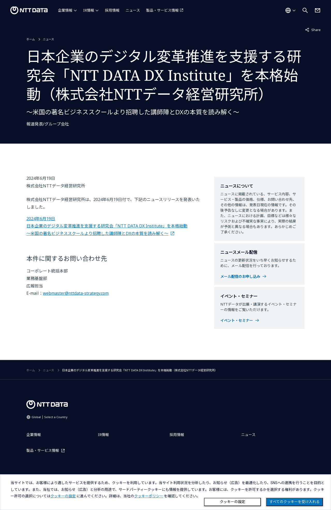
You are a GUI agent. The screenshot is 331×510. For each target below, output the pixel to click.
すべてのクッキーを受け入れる (294, 502)
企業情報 (65, 10)
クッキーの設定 (232, 502)
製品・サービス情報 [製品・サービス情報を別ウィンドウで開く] (162, 10)
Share (313, 29)
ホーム (30, 39)
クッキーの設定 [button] (63, 496)
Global (49, 417)
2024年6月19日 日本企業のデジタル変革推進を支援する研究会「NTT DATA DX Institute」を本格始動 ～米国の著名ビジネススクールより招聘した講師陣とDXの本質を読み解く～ (106, 226)
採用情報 (112, 10)
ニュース (133, 10)
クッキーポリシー (148, 496)
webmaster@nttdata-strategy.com (76, 293)
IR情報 (88, 10)
